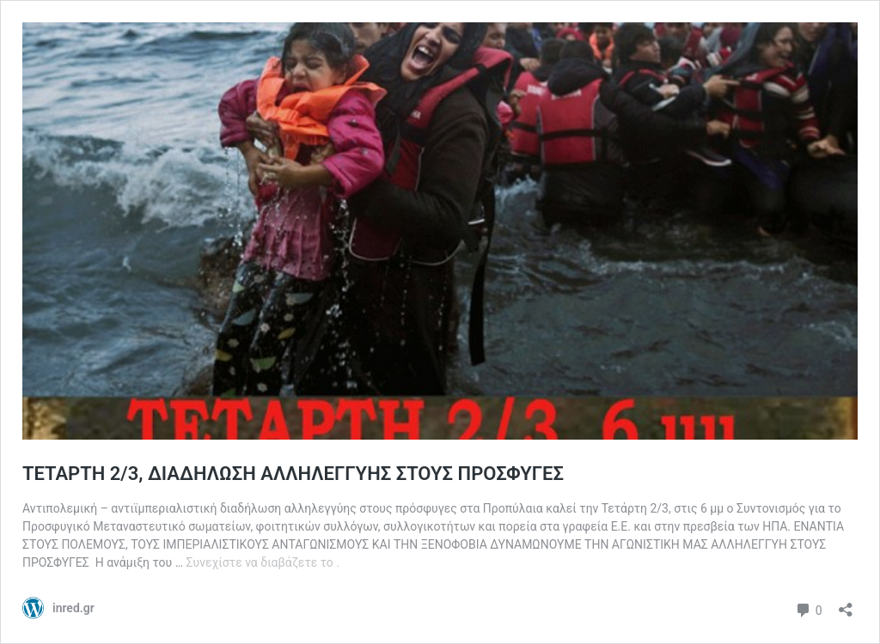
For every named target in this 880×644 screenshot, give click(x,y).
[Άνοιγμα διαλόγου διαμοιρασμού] (846, 604)
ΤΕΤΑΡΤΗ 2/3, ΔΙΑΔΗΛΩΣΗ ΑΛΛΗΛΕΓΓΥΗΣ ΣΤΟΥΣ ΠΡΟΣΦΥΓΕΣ (293, 473)
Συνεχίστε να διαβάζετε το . (262, 562)
